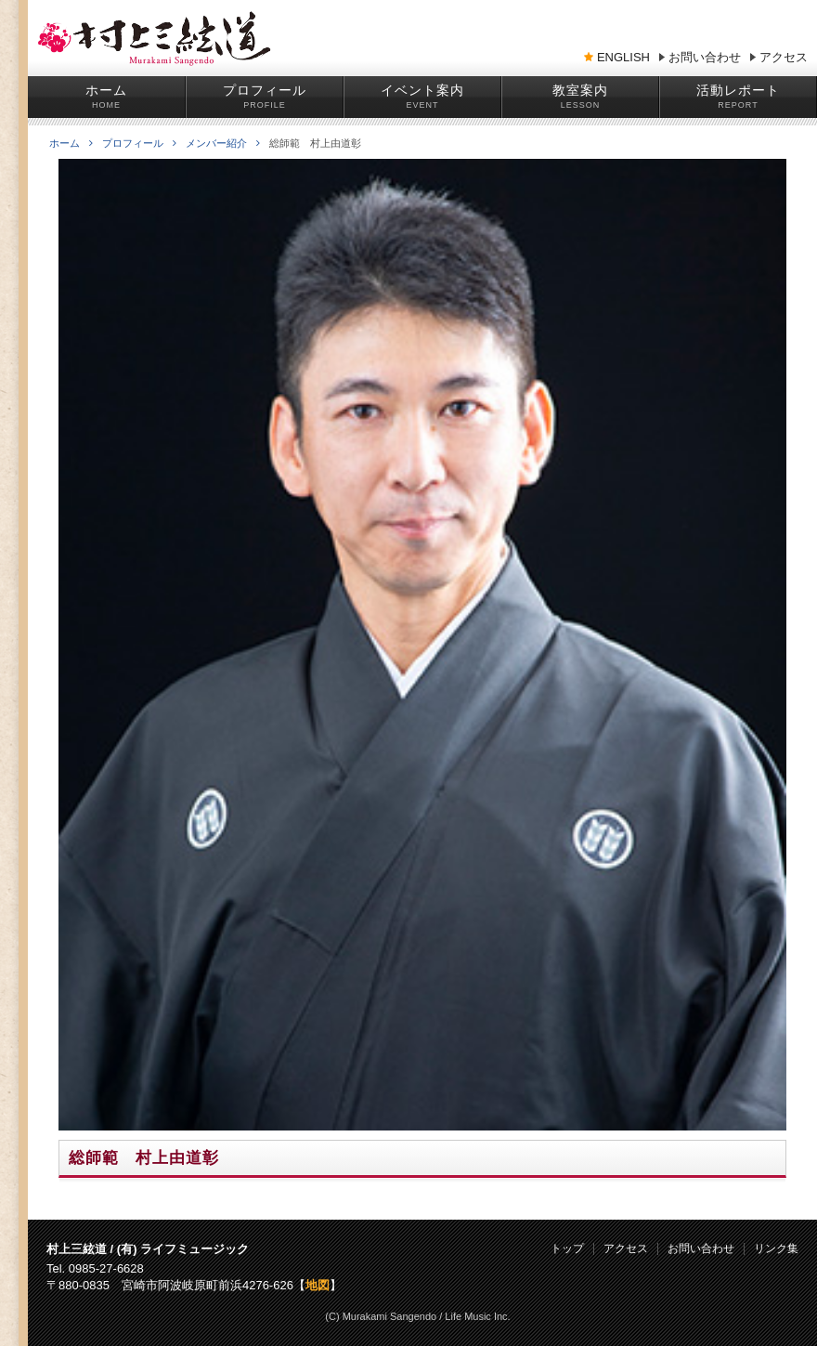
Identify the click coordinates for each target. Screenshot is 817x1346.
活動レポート (738, 90)
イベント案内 (422, 90)
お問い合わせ (704, 57)
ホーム (106, 90)
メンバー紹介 (223, 143)
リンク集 (776, 1249)
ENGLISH (623, 57)
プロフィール (264, 90)
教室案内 (580, 90)
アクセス (783, 57)
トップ (567, 1249)
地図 (317, 1285)
